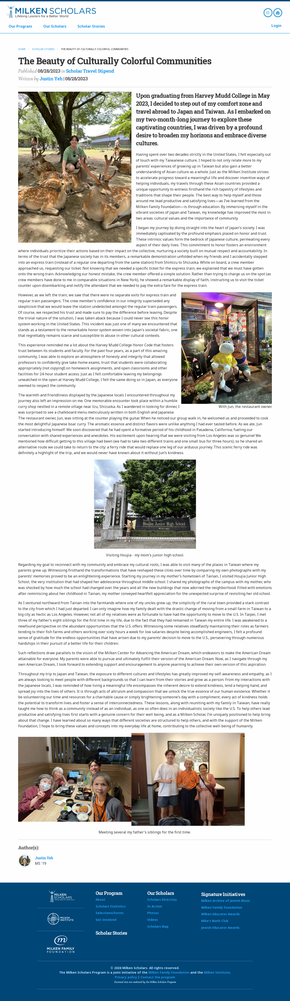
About (100, 899)
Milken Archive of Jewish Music (225, 900)
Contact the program (157, 977)
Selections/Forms (109, 913)
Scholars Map (158, 926)
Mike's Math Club (214, 921)
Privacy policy (126, 977)
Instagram (268, 12)
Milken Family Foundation (221, 907)
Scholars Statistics (111, 906)
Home (22, 49)
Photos (153, 913)
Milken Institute (217, 972)
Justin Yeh (51, 78)
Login (276, 25)
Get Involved (106, 919)
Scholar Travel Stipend (90, 71)
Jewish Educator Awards (220, 927)
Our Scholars (54, 26)
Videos (152, 919)
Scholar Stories (91, 26)
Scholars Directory (162, 899)
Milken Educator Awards (220, 914)
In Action (154, 906)
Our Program (20, 26)
